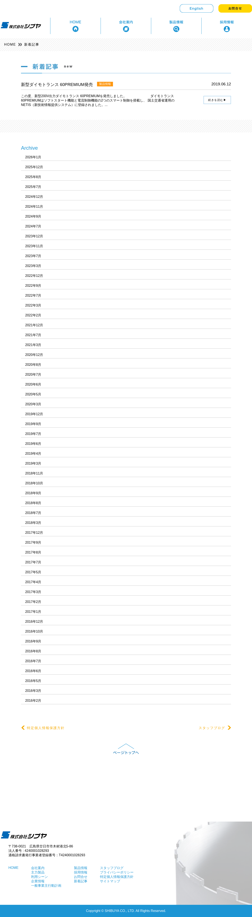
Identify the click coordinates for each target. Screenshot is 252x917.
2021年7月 (33, 335)
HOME (10, 44)
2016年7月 (33, 661)
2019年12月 (34, 414)
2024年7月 (33, 226)
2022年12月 (34, 275)
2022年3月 (33, 305)
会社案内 (38, 868)
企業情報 (38, 881)
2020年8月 (33, 364)
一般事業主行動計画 (46, 885)
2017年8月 (33, 552)
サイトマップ (110, 881)
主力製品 (38, 872)
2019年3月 (33, 463)
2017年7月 (33, 562)
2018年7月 (33, 513)
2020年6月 (33, 384)
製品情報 (80, 868)
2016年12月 (34, 621)
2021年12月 (34, 325)
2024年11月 (34, 206)
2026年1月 (33, 157)
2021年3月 (33, 345)
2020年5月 (33, 394)
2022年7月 (33, 295)
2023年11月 (34, 246)
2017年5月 (33, 572)
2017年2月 (33, 602)
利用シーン (39, 877)
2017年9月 (33, 542)
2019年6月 (33, 443)
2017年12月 (34, 532)
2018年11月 (34, 473)
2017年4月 (33, 582)
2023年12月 (34, 236)
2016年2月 (33, 700)
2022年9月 (33, 285)
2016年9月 (33, 641)
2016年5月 (33, 681)
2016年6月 (33, 671)
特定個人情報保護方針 (43, 728)
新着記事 (31, 44)
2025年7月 (33, 187)
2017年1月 (33, 611)
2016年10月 (34, 631)
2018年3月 (33, 523)
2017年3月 (33, 592)
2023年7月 (33, 256)
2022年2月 (33, 315)
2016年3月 (33, 690)
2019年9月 (33, 424)
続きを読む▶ (217, 100)
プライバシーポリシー (117, 872)
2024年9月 (33, 216)
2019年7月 (33, 434)
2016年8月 (33, 651)
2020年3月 (33, 404)
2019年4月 (33, 453)
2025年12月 (34, 167)
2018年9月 (33, 493)
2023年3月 (33, 266)
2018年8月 (33, 503)
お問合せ (80, 877)
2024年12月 (34, 196)
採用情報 (80, 872)
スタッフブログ (215, 728)
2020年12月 (34, 355)
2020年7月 (33, 374)
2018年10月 (34, 483)
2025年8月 (33, 177)
